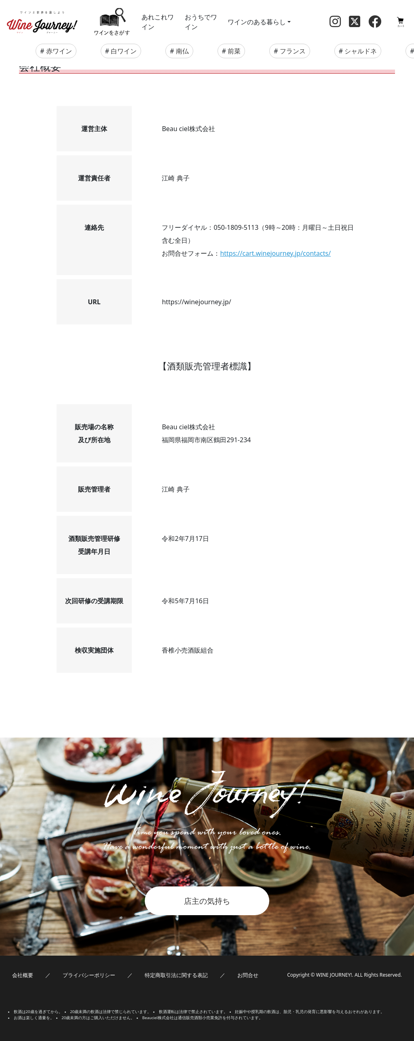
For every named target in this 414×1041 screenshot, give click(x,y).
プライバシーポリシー (89, 975)
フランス (293, 51)
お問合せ (247, 975)
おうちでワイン (201, 22)
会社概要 (22, 975)
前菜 (234, 51)
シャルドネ (360, 51)
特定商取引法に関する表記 (176, 975)
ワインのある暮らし (257, 21)
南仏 (182, 51)
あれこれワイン (158, 22)
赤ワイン (59, 51)
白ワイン (124, 51)
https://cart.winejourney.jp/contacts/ (275, 253)
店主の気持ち (207, 900)
